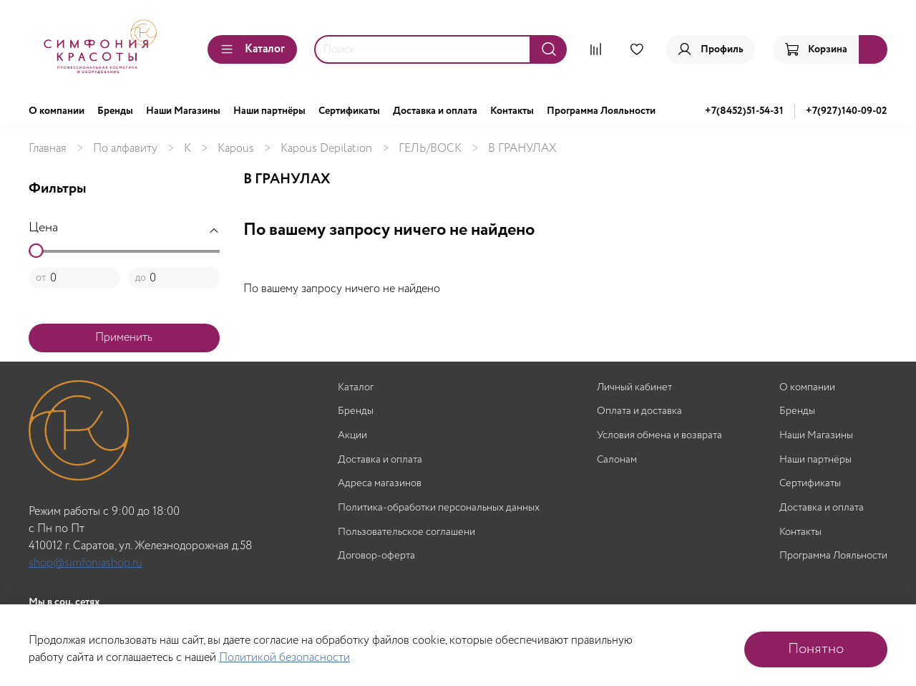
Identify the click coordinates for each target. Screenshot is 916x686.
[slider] (36, 250)
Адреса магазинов (380, 483)
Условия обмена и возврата (659, 435)
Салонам (617, 460)
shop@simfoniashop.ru (85, 563)
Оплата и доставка (639, 411)
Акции (352, 435)
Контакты (512, 111)
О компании (56, 111)
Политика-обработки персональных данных (439, 508)
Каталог (252, 49)
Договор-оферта (376, 556)
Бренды (115, 111)
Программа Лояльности (601, 111)
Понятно (816, 649)
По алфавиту (125, 148)
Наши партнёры (269, 111)
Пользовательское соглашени (406, 532)
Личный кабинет (634, 387)
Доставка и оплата (435, 111)
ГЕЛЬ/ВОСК (430, 148)
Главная (48, 148)
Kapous (236, 148)
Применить (123, 337)
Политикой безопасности (284, 657)
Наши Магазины (183, 111)
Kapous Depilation (326, 148)
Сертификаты (349, 111)
